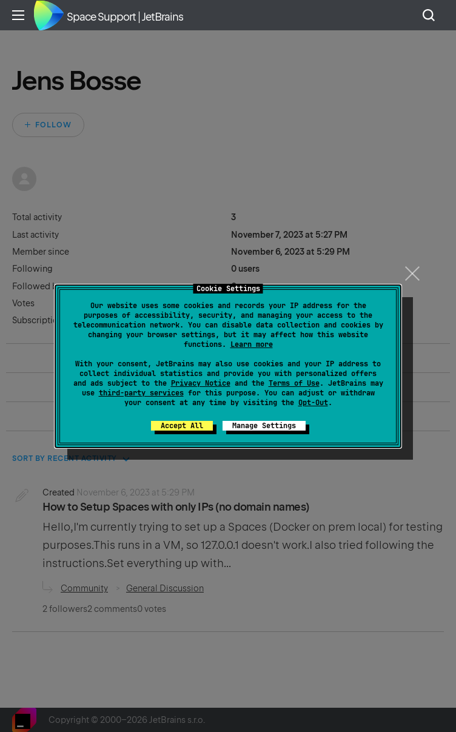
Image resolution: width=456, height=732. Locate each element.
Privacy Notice (200, 383)
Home (48, 15)
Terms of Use (294, 383)
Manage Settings (264, 426)
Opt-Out (313, 403)
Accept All (182, 426)
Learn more (251, 344)
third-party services (141, 393)
